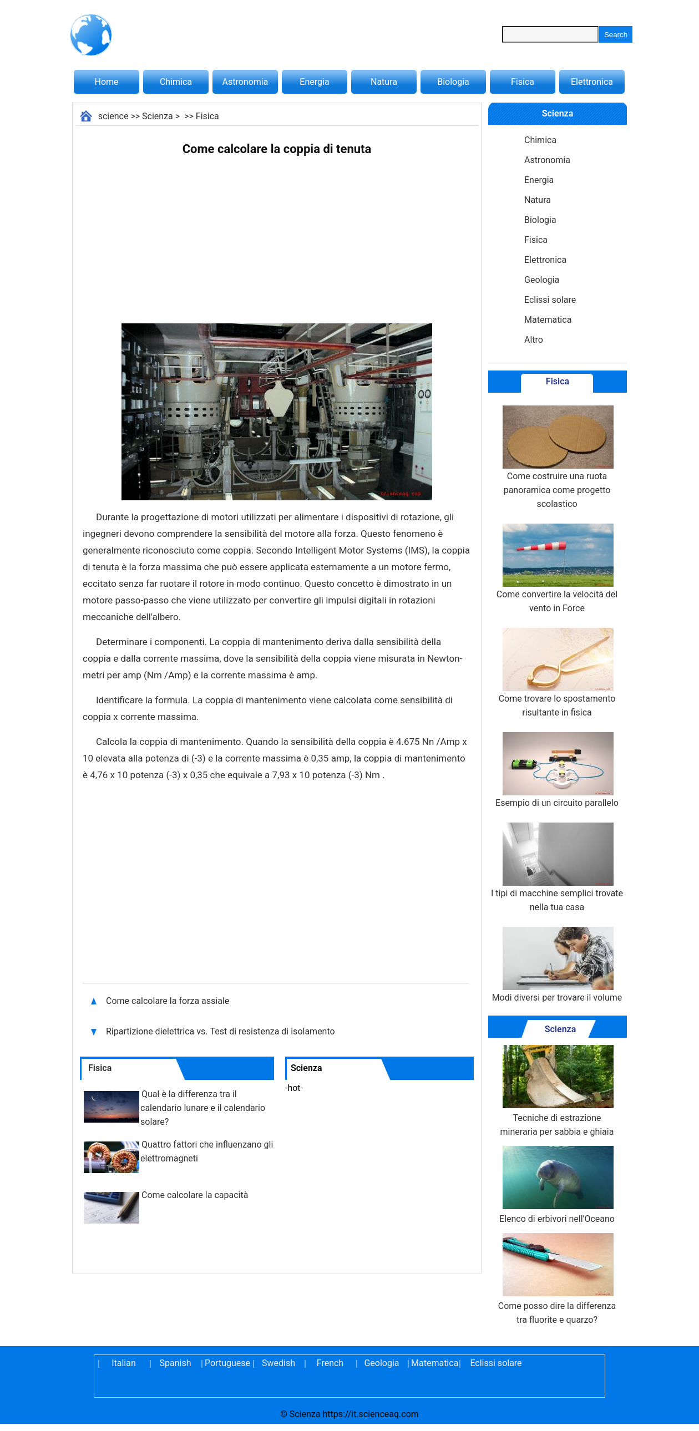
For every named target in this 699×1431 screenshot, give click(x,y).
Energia (314, 82)
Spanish (175, 1363)
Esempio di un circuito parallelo (557, 770)
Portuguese (227, 1363)
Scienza (157, 116)
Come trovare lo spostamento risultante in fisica (557, 673)
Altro (533, 339)
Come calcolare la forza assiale (168, 1001)
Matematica (547, 319)
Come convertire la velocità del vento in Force (557, 568)
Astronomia (245, 82)
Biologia (453, 82)
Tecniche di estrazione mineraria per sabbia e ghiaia (557, 1091)
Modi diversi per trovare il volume (557, 965)
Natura (384, 82)
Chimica (176, 82)
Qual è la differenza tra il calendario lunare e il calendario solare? (202, 1108)
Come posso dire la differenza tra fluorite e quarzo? (557, 1279)
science (113, 116)
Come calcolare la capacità (194, 1195)
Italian (124, 1363)
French (330, 1363)
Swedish (278, 1363)
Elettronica (592, 82)
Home (106, 82)
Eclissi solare (550, 300)
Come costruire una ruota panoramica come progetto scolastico (557, 457)
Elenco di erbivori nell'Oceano (557, 1185)
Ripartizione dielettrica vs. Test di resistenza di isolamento (221, 1031)
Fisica (522, 82)
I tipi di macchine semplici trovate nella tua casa (557, 867)
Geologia (541, 280)
